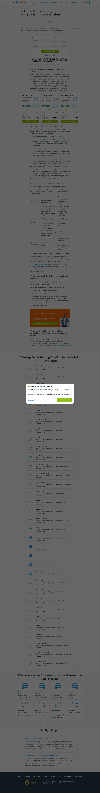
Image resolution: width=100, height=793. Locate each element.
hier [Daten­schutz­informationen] (51, 396)
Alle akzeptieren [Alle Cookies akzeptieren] (64, 400)
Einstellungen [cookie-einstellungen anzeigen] (31, 400)
